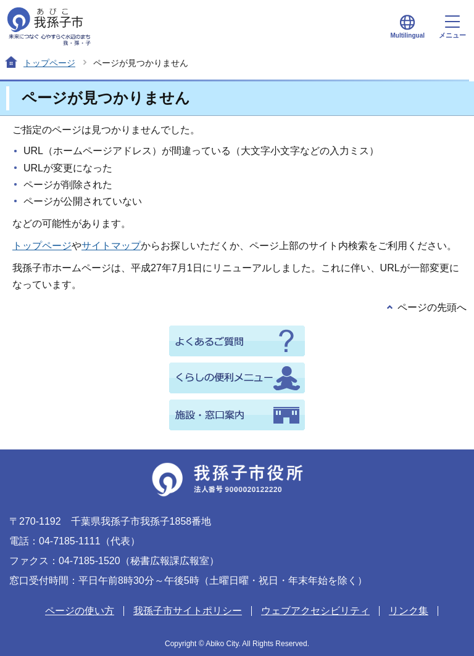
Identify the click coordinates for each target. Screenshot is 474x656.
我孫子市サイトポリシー (187, 610)
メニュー (452, 27)
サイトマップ (111, 245)
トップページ (49, 63)
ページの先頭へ (432, 307)
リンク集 (408, 610)
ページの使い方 (79, 610)
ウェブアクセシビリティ (315, 610)
